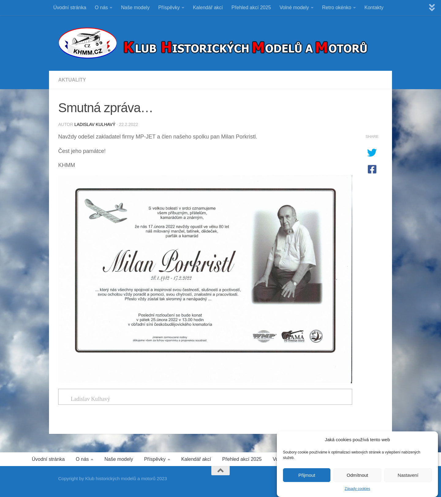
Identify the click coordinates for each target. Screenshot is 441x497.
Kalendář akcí (208, 7)
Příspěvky (169, 7)
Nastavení (408, 477)
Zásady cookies (357, 490)
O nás (101, 7)
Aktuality (72, 79)
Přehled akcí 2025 (251, 7)
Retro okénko (336, 7)
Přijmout (306, 477)
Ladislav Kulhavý (94, 124)
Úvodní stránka (69, 7)
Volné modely (294, 7)
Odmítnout (357, 477)
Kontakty (373, 7)
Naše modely (135, 7)
